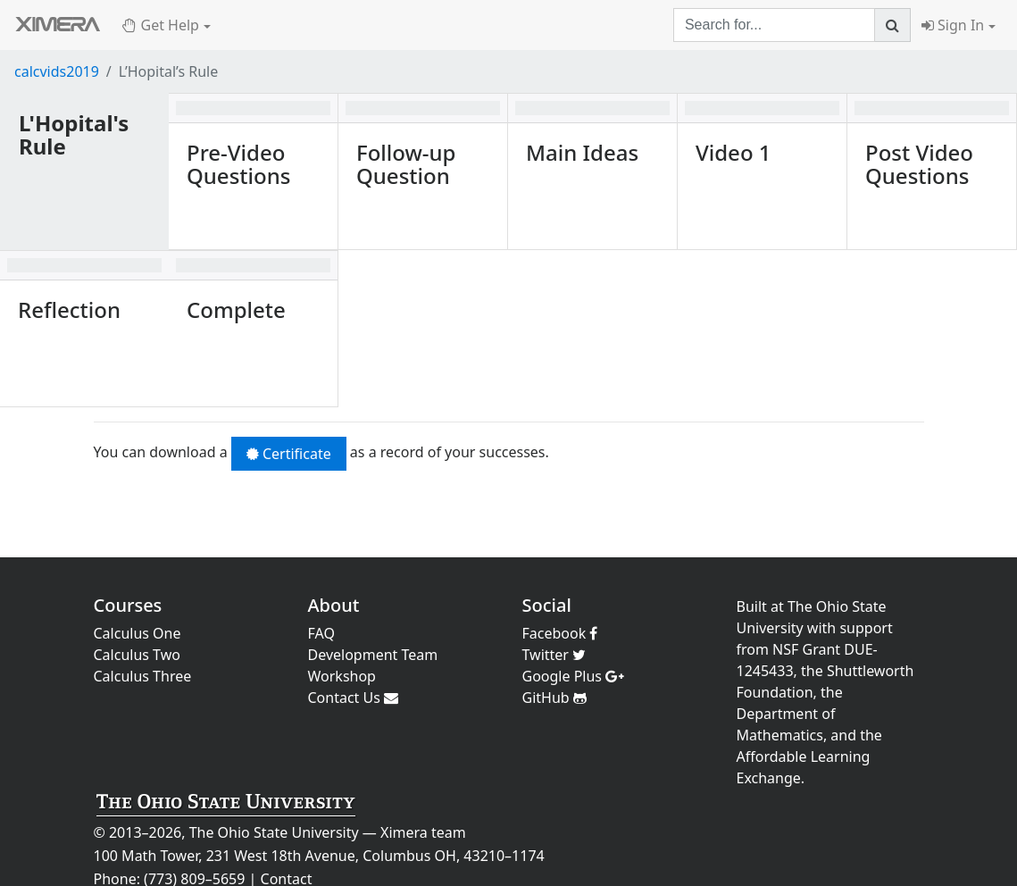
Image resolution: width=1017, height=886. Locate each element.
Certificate (288, 454)
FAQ (321, 633)
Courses (128, 605)
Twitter (554, 654)
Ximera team (423, 832)
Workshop (342, 676)
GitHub (554, 697)
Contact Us (353, 697)
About (334, 605)
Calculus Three (143, 676)
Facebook (560, 633)
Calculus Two (137, 654)
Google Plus (573, 676)
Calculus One (137, 633)
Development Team (373, 654)
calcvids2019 (56, 71)
